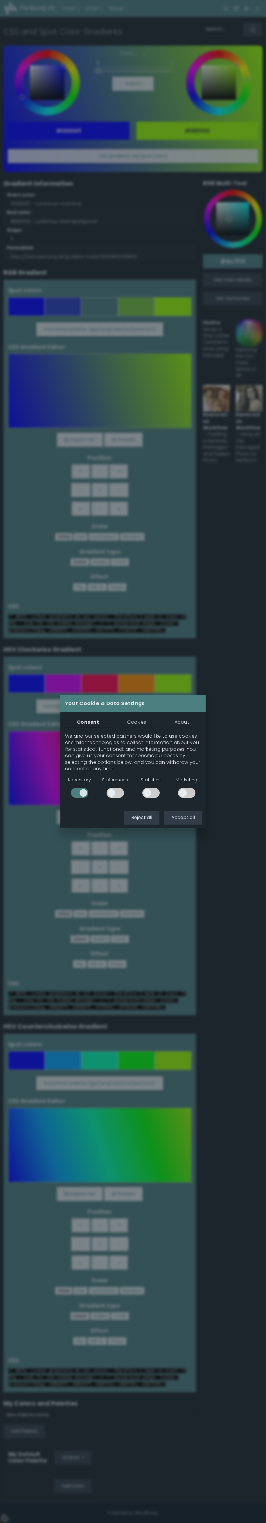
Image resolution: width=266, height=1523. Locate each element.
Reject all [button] (141, 817)
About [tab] (182, 722)
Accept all (183, 817)
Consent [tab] (88, 722)
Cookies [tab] (136, 722)
